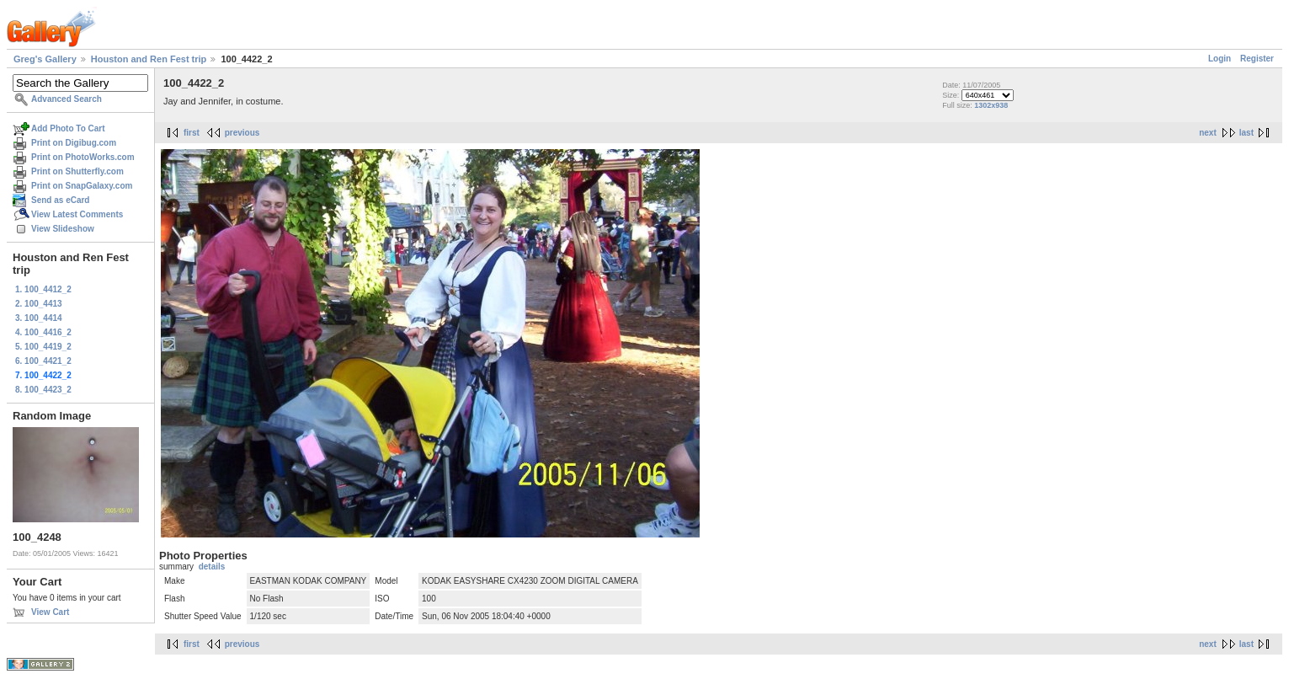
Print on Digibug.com (73, 142)
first (192, 132)
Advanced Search (66, 99)
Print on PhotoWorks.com (83, 157)
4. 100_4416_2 (43, 332)
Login (1219, 58)
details (212, 566)
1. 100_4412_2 (43, 289)
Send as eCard (60, 200)
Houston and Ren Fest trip (149, 59)
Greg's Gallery (45, 59)
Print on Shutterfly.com (77, 171)
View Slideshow (62, 228)
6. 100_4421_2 (43, 361)
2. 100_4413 (38, 303)
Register (1257, 58)
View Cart (50, 612)
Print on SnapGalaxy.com (81, 185)
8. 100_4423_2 (43, 389)
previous (242, 132)
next (1208, 132)
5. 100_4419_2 (43, 346)
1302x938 (991, 105)
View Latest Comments (77, 214)
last (1246, 132)
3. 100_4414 (38, 318)
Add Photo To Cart (68, 128)
